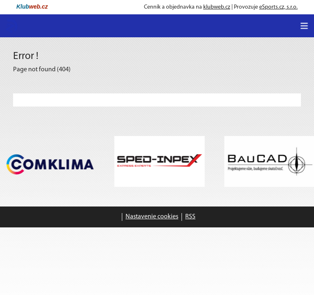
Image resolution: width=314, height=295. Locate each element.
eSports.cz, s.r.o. (278, 7)
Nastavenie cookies (152, 216)
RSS (190, 216)
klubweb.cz (216, 7)
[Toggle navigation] (304, 25)
